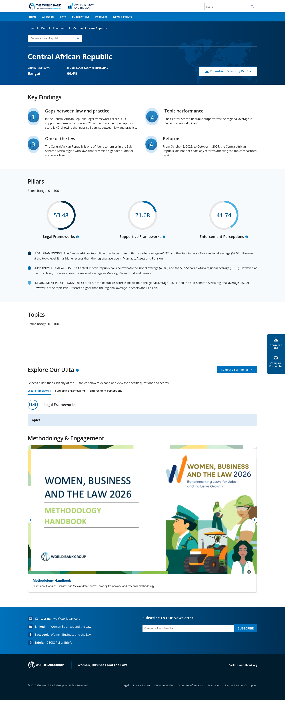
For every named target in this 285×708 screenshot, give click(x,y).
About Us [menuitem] (48, 17)
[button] (55, 38)
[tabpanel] (142, 413)
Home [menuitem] (32, 17)
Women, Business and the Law (102, 665)
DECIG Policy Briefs (59, 643)
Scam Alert (214, 685)
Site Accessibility (163, 685)
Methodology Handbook (52, 580)
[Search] (230, 6)
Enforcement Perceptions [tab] (106, 390)
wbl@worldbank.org (67, 619)
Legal (126, 685)
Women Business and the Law (71, 627)
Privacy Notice (141, 685)
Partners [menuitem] (101, 17)
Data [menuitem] (63, 17)
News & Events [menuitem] (122, 17)
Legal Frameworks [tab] (39, 390)
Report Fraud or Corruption (241, 685)
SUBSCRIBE (246, 628)
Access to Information (191, 685)
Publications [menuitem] (81, 17)
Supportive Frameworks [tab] (70, 390)
